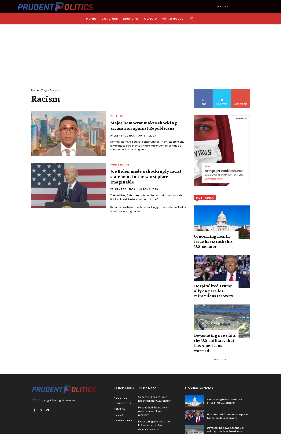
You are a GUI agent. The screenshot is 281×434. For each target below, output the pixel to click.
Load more (222, 342)
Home (35, 90)
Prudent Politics (122, 135)
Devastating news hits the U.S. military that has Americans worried (214, 330)
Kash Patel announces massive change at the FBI (153, 420)
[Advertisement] (140, 52)
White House (120, 164)
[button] (192, 18)
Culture (116, 116)
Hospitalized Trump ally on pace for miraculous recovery (213, 283)
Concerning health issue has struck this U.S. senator (224, 384)
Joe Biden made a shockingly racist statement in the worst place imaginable (147, 177)
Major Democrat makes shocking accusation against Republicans (145, 125)
